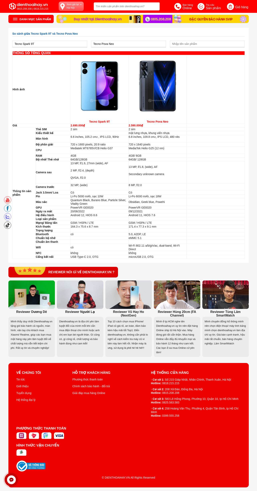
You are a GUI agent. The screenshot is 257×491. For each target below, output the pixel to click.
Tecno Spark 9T (99, 121)
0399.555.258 (170, 415)
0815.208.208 (170, 392)
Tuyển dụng (23, 393)
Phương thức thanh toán (88, 379)
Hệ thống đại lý (26, 399)
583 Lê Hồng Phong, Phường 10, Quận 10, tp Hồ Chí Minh (201, 398)
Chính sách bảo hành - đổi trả (91, 386)
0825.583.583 (170, 402)
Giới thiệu (22, 386)
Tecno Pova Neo (157, 121)
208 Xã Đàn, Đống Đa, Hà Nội (184, 389)
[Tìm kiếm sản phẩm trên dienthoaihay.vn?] (127, 6)
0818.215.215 (170, 383)
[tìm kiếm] (155, 5)
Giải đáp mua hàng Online (89, 393)
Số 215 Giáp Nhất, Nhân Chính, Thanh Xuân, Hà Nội (198, 379)
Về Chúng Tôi (28, 373)
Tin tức (20, 379)
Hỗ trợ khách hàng (92, 373)
